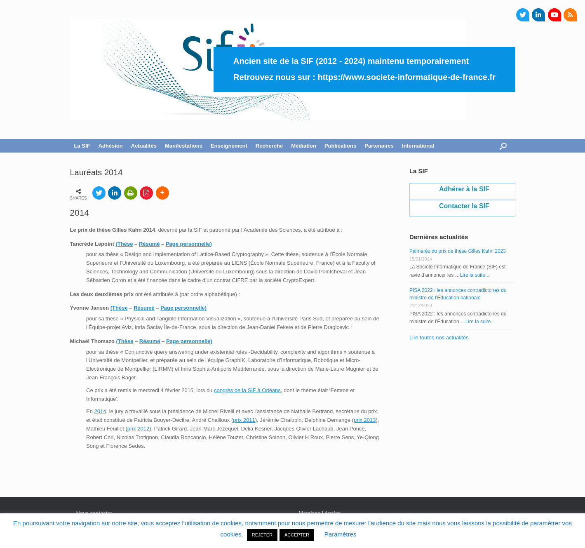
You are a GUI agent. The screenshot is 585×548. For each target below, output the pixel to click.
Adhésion (111, 146)
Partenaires (379, 146)
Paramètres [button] (340, 534)
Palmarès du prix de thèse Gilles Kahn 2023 (457, 251)
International (418, 146)
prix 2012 (138, 429)
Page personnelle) (189, 244)
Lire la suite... (474, 275)
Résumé (149, 244)
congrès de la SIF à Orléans (247, 390)
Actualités (144, 146)
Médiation (303, 146)
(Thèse (124, 244)
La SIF (82, 146)
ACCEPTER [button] (296, 534)
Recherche (269, 146)
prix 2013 (365, 420)
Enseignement (229, 146)
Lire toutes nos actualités (439, 337)
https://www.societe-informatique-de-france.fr (406, 77)
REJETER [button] (262, 534)
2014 (100, 411)
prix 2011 (244, 420)
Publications (340, 146)
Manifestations (183, 146)
